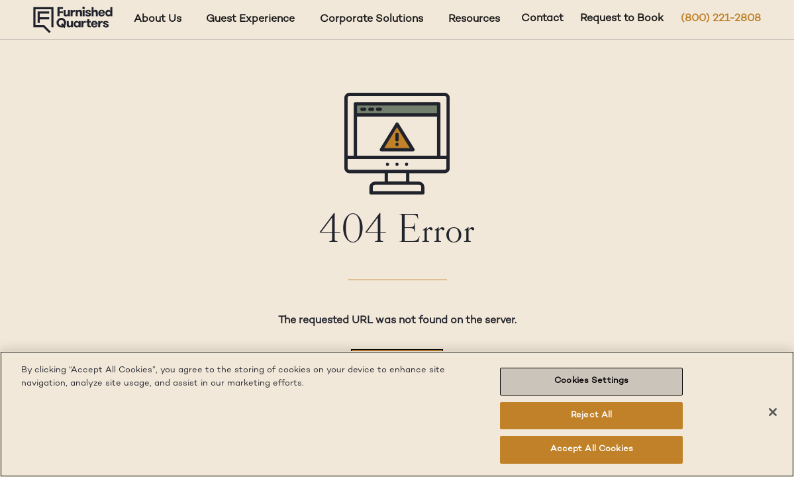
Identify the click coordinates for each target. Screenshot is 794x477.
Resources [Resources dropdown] (474, 19)
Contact (542, 19)
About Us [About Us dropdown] (157, 19)
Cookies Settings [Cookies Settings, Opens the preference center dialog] (591, 381)
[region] (397, 414)
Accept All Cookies (591, 449)
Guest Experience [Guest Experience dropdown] (250, 19)
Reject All (591, 415)
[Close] (772, 412)
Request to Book (622, 19)
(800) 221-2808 (721, 19)
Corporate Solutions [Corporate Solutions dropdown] (371, 19)
